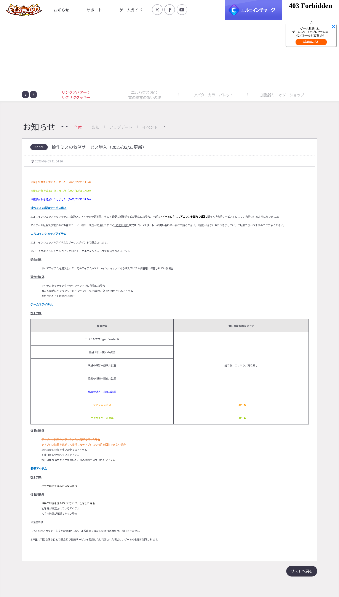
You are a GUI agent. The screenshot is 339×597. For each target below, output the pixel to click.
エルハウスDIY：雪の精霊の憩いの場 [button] (144, 94)
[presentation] (25, 94)
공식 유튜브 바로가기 (182, 9)
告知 (95, 127)
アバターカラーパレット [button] (213, 94)
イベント (150, 127)
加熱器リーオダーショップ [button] (282, 94)
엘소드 (22, 10)
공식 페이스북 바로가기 (169, 9)
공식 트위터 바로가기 (157, 9)
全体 (78, 127)
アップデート (120, 127)
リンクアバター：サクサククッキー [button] (75, 94)
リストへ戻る (302, 570)
